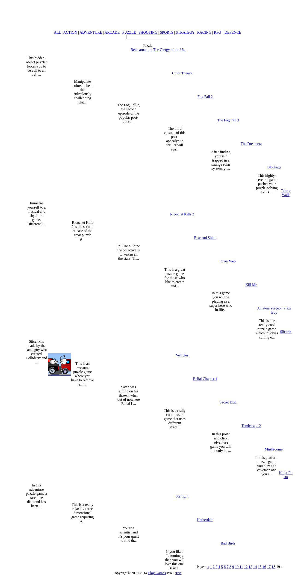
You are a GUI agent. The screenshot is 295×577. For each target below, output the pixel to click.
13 (250, 567)
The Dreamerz (251, 144)
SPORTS (166, 32)
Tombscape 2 (251, 426)
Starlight (182, 496)
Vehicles (182, 355)
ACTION (70, 32)
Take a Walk (286, 193)
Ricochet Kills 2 (182, 214)
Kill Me (251, 285)
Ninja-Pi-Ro (286, 475)
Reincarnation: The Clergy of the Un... (159, 50)
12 (246, 567)
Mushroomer (274, 449)
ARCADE (112, 32)
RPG (217, 32)
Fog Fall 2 (205, 97)
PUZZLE (129, 32)
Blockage (274, 167)
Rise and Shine (205, 238)
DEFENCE (232, 32)
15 (260, 567)
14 (255, 567)
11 (241, 567)
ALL (57, 32)
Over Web (228, 261)
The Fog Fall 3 (228, 120)
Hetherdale (205, 520)
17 (269, 567)
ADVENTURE (91, 32)
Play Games (157, 573)
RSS (179, 573)
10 (237, 567)
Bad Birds (228, 543)
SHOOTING (148, 32)
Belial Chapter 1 (205, 379)
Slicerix (286, 332)
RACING (204, 32)
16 (264, 567)
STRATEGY (185, 32)
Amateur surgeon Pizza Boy (274, 310)
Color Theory (182, 73)
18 (273, 567)
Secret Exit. (228, 402)
